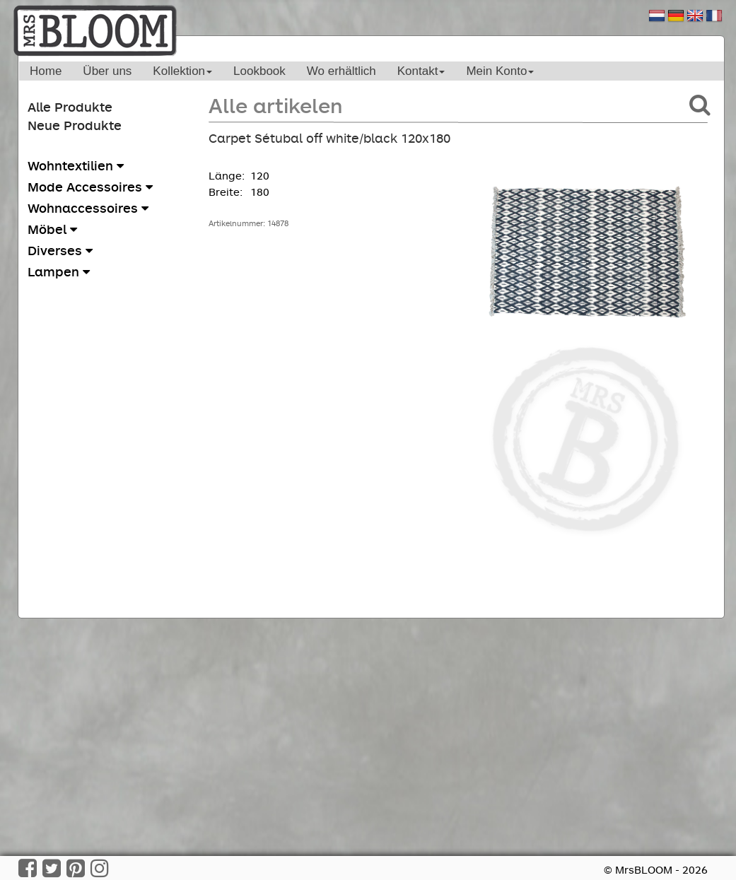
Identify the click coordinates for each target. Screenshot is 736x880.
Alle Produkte (70, 107)
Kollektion (182, 71)
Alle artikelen (275, 105)
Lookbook (259, 71)
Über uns (107, 71)
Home (46, 71)
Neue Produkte (75, 125)
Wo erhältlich (341, 71)
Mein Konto (500, 71)
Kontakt (421, 71)
